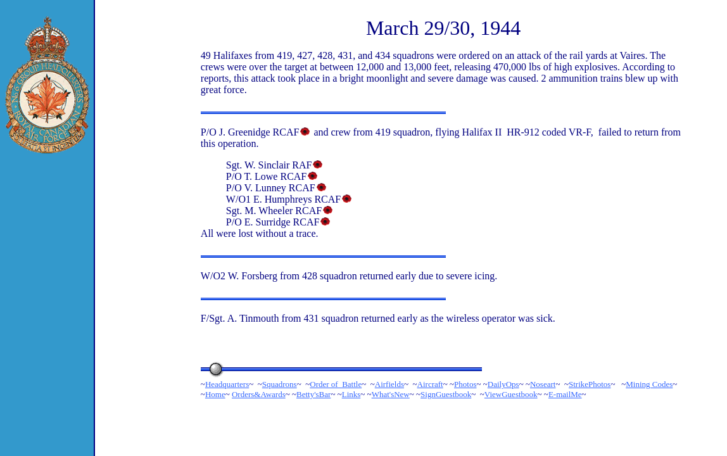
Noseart (542, 384)
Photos (465, 384)
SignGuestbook (445, 394)
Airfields (389, 384)
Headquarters (227, 384)
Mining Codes (649, 384)
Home (215, 394)
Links (351, 394)
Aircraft (430, 384)
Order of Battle (336, 384)
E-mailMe (565, 394)
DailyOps (503, 384)
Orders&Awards (259, 394)
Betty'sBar (313, 394)
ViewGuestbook (511, 394)
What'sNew (391, 394)
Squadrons (279, 384)
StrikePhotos (589, 384)
